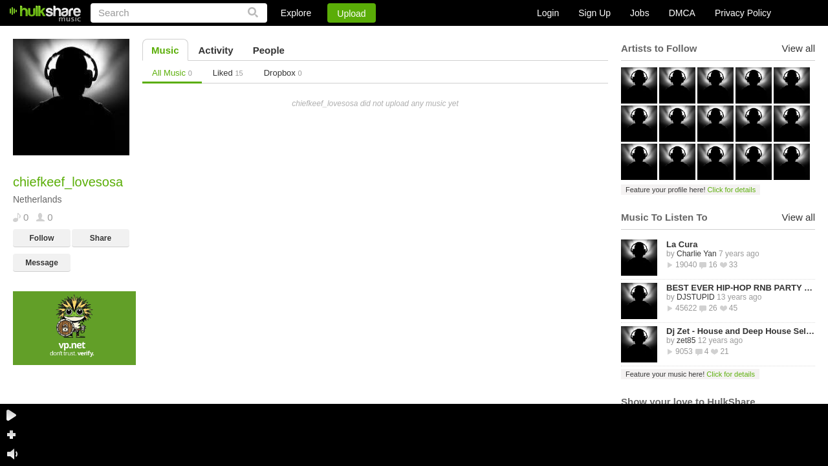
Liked (228, 73)
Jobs (639, 13)
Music (165, 50)
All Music (172, 73)
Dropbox (283, 73)
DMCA (682, 13)
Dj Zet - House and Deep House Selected (740, 331)
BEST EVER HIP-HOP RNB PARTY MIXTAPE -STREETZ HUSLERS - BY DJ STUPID (740, 288)
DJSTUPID (696, 297)
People (269, 50)
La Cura (681, 244)
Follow (42, 238)
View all (798, 48)
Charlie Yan (697, 253)
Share (100, 238)
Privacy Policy (743, 13)
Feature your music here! (690, 374)
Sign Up (594, 13)
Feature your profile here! (691, 190)
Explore (296, 13)
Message (41, 262)
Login (548, 13)
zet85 (686, 340)
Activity (216, 50)
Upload (351, 13)
